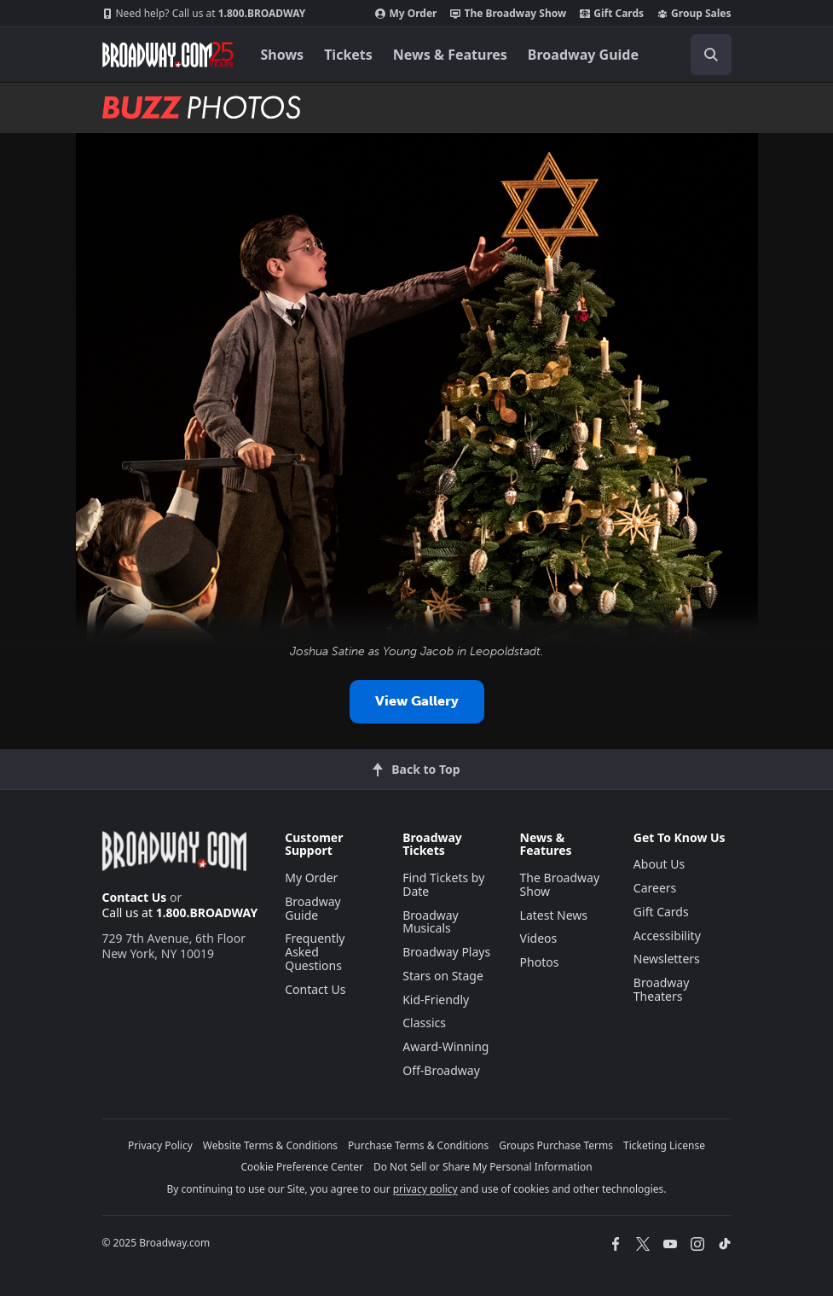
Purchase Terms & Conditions (418, 1145)
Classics (424, 1022)
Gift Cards (612, 13)
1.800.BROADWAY (204, 13)
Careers (654, 888)
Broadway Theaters (661, 989)
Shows (282, 54)
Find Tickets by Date (443, 884)
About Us (659, 864)
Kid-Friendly (435, 999)
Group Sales (694, 13)
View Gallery (417, 701)
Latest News (554, 915)
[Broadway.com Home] (168, 54)
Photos (539, 962)
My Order (406, 13)
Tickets (348, 54)
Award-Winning (445, 1046)
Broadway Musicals (430, 922)
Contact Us (134, 897)
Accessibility (667, 935)
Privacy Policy (160, 1145)
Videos (539, 938)
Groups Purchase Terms (556, 1145)
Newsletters (666, 958)
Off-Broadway (441, 1070)
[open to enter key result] (711, 54)
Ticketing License (664, 1145)
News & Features (450, 54)
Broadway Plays (446, 952)
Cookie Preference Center (301, 1166)
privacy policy (425, 1189)
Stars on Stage (442, 976)
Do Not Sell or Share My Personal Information (483, 1166)
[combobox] (704, 54)
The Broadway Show (508, 13)
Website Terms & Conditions (270, 1145)
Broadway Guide (583, 54)
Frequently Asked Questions (314, 951)
